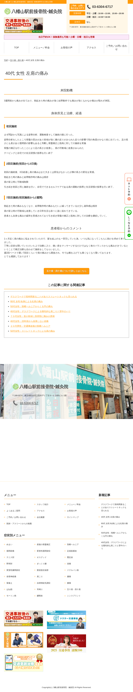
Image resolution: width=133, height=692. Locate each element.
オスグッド (42, 557)
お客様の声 (66, 47)
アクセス (91, 47)
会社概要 (41, 517)
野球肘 (9, 564)
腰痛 (69, 576)
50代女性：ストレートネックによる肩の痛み (32, 331)
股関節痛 (10, 551)
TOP (16, 47)
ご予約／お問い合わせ (116, 48)
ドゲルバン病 (73, 570)
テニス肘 (10, 557)
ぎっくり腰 (42, 564)
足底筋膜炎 (72, 551)
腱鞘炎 (40, 596)
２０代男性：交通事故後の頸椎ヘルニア (30, 326)
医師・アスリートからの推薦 (19, 523)
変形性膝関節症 (13, 570)
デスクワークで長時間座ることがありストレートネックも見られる (43, 296)
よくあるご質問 (13, 511)
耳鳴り (40, 589)
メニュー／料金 (41, 47)
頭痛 (69, 564)
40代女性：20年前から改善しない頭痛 (29, 321)
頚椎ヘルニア (73, 544)
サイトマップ (73, 517)
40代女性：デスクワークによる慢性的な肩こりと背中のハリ (40, 311)
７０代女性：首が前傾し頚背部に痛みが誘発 (32, 316)
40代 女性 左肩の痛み (110, 517)
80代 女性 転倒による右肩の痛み (26, 301)
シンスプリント (74, 596)
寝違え (9, 583)
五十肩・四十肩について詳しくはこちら (66, 271)
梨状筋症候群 (42, 570)
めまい (9, 544)
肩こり (40, 576)
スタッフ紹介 (42, 504)
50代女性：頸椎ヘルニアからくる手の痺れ (31, 306)
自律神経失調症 (43, 583)
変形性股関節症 (43, 551)
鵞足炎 (70, 557)
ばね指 (9, 589)
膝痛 (69, 583)
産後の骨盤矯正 (43, 544)
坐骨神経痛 (11, 576)
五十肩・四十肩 (17, 60)
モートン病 (11, 596)
